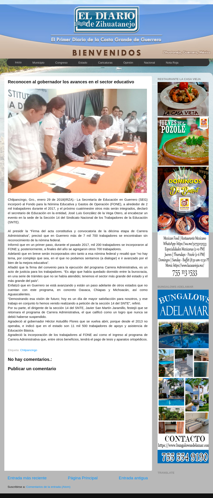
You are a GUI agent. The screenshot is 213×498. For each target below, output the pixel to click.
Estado (82, 62)
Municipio (38, 62)
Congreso (61, 62)
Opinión (128, 62)
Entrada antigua (133, 478)
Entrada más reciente (27, 478)
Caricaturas (105, 62)
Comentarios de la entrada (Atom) (48, 486)
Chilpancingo (28, 350)
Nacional (149, 62)
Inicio (18, 62)
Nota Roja (172, 62)
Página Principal (83, 478)
